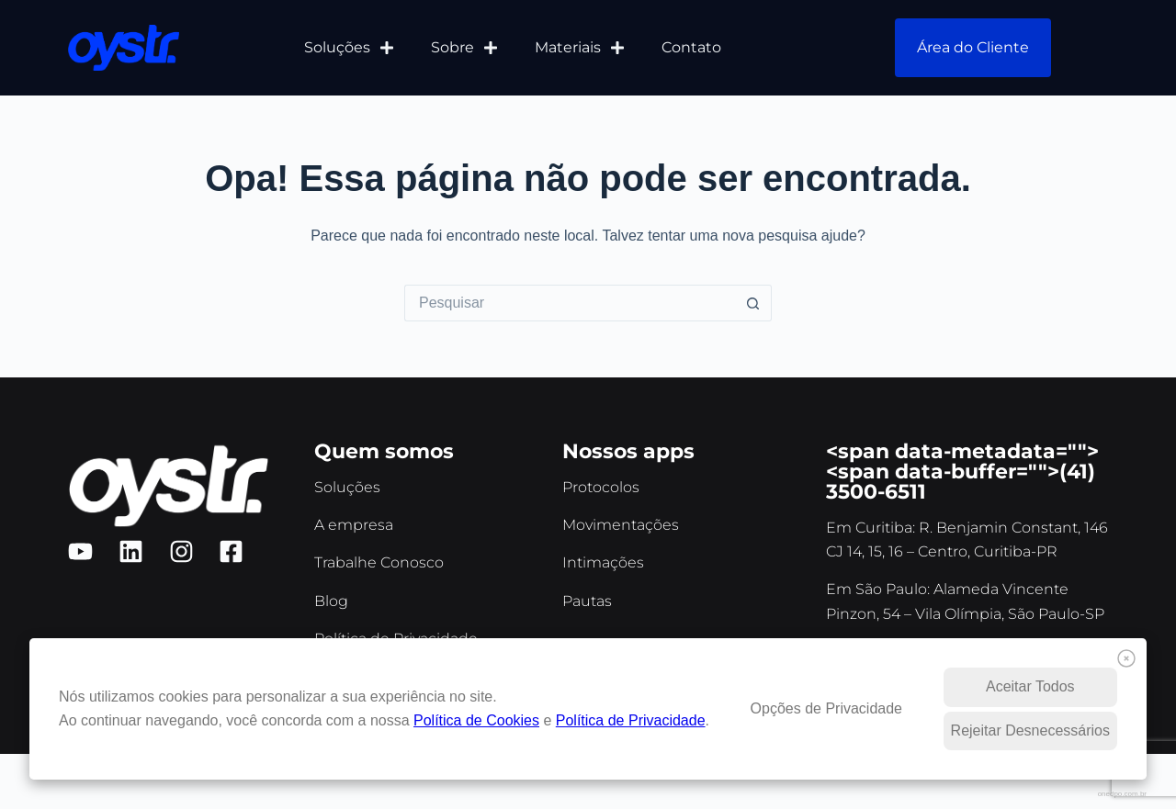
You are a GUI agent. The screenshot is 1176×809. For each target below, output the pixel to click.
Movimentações (620, 525)
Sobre (464, 47)
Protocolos (600, 487)
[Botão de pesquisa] (753, 303)
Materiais (580, 47)
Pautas (587, 601)
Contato (691, 47)
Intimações (603, 562)
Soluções (349, 47)
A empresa (353, 525)
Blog (331, 601)
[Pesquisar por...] (569, 303)
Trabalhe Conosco (379, 562)
